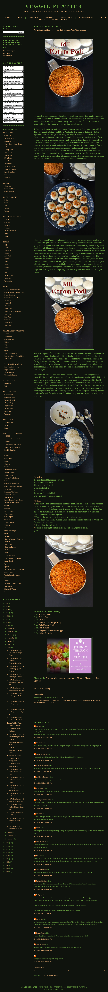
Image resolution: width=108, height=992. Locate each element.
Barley (6, 334)
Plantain (7, 550)
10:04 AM (60, 698)
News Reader (7, 56)
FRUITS (6, 242)
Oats (5, 345)
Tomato (6, 581)
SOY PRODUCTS (9, 380)
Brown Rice (8, 336)
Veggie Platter (54, 6)
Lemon (6, 259)
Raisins (6, 236)
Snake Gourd (8, 561)
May (9, 644)
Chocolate (7, 186)
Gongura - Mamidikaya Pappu (51, 630)
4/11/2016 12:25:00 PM (43, 772)
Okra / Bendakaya (10, 531)
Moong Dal (8, 155)
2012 (7, 852)
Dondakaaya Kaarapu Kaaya (50, 622)
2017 (7, 622)
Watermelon (8, 281)
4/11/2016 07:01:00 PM (43, 836)
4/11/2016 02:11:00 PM (43, 783)
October (10, 635)
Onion (6, 533)
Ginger (6, 505)
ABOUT (19, 18)
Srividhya (39, 814)
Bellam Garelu (44, 617)
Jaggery (6, 425)
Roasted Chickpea (10, 169)
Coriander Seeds (9, 397)
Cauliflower (8, 458)
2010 (7, 859)
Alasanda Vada (45, 614)
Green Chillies (9, 472)
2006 (7, 872)
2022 (7, 606)
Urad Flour (7, 322)
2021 (7, 610)
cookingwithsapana (42, 777)
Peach (6, 270)
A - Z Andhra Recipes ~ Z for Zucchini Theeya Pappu (15, 652)
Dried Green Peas (10, 138)
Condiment (61, 700)
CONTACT (49, 18)
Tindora (6, 578)
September (11, 638)
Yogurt (6, 211)
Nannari (7, 528)
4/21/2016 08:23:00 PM (43, 950)
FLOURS (6, 286)
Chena (6, 203)
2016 (7, 625)
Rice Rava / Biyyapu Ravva (13, 364)
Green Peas (8, 519)
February (11, 836)
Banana (6, 247)
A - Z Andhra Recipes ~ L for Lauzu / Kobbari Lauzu (15, 750)
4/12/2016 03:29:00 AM (43, 876)
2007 (7, 868)
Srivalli (38, 855)
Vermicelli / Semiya (10, 375)
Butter (6, 200)
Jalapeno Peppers (10, 547)
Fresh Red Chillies (11, 470)
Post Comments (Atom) (50, 975)
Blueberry (7, 250)
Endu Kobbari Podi (46, 625)
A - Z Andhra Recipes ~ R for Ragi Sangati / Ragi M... (15, 712)
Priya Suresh (40, 788)
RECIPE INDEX (66, 18)
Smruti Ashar (40, 933)
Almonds (7, 222)
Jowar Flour (8, 308)
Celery (6, 461)
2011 (7, 855)
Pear (5, 272)
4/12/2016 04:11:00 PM (43, 914)
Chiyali (42, 620)
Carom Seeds (8, 394)
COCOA (6, 183)
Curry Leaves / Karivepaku (13, 486)
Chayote (7, 464)
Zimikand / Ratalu (10, 589)
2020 (7, 613)
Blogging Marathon (48, 700)
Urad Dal (7, 177)
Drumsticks (8, 489)
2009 (7, 862)
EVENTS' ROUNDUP (59, 20)
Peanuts (6, 161)
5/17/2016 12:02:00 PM (43, 962)
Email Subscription (9, 51)
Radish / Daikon (9, 555)
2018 (7, 619)
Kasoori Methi (9, 522)
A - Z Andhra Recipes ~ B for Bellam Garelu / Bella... (15, 820)
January (10, 839)
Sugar (6, 428)
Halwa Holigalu (45, 633)
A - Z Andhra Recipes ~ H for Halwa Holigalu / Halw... (15, 779)
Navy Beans (8, 158)
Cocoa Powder (9, 191)
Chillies (6, 467)
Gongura (7, 508)
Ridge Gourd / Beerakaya (12, 558)
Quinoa (6, 350)
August (10, 641)
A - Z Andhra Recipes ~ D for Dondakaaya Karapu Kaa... (15, 807)
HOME (7, 18)
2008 (7, 865)
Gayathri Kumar (41, 869)
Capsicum (8, 544)
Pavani (38, 828)
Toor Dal (7, 175)
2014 (7, 846)
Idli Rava (7, 306)
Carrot (6, 456)
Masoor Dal (8, 152)
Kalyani (38, 726)
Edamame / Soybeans (11, 492)
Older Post (101, 971)
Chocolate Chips (9, 189)
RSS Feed (6, 53)
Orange (6, 267)
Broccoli (7, 453)
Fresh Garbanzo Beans (11, 503)
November (11, 631)
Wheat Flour (8, 325)
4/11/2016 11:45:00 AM (43, 749)
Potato (6, 553)
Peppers (6, 536)
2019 (7, 616)
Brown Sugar (8, 422)
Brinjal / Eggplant (10, 450)
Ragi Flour (7, 314)
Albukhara (7, 219)
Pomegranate (8, 275)
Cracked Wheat (9, 339)
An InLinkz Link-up (42, 689)
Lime (6, 261)
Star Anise (7, 411)
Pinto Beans (8, 164)
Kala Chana (8, 147)
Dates (6, 233)
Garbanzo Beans (9, 141)
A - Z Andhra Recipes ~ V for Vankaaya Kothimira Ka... (15, 682)
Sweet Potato (8, 572)
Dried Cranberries (10, 231)
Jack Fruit (7, 256)
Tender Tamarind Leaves (12, 575)
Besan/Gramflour (9, 295)
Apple (6, 245)
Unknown (39, 743)
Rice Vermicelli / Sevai (11, 367)
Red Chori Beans (9, 166)
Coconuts (7, 228)
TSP (5, 386)
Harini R (39, 919)
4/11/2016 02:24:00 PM (43, 794)
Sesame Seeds (8, 408)
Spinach (7, 564)
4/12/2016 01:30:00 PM (43, 889)
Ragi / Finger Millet (10, 353)
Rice (5, 361)
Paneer (6, 208)
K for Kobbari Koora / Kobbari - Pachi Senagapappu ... (14, 758)
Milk (6, 205)
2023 (7, 603)
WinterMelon (8, 586)
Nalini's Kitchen (41, 881)
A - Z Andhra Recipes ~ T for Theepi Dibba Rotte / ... (15, 696)
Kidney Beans (8, 150)
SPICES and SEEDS (9, 392)
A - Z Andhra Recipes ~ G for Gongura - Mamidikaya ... (15, 787)
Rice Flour (7, 317)
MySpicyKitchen (41, 895)
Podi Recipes (72, 700)
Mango (6, 264)
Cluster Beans (8, 475)
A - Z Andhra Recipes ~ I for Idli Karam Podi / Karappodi (60, 30)
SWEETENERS (8, 420)
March (10, 832)
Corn (6, 481)
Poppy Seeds (8, 406)
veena (38, 956)
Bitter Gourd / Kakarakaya (12, 444)
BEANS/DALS (8, 133)
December (11, 628)
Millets (6, 342)
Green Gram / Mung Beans (13, 144)
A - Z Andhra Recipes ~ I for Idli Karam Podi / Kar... (15, 771)
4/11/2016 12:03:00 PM (43, 760)
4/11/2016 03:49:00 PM (43, 822)
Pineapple (7, 278)
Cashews (7, 225)
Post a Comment (39, 967)
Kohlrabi (7, 525)
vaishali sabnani (41, 842)
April (9, 647)
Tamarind (7, 414)
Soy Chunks (8, 383)
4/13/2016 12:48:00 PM (43, 928)
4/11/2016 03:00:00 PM (43, 808)
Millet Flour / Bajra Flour (12, 311)
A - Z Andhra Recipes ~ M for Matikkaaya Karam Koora (15, 742)
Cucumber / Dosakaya (11, 483)
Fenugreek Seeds (9, 400)
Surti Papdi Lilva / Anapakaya (14, 569)
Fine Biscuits (44, 628)
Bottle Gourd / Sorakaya (12, 447)
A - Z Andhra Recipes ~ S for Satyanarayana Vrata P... (15, 704)
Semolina (7, 320)
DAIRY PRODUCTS (10, 197)
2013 (7, 849)
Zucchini (7, 592)
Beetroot (7, 442)
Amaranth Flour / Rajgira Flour (14, 292)
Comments (38, 694)
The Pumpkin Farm (42, 765)
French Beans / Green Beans (13, 500)
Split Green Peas (9, 172)
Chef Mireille (40, 944)
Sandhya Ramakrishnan (43, 800)
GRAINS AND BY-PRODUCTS (13, 331)
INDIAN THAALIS (86, 18)
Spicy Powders (84, 700)
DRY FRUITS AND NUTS (12, 217)
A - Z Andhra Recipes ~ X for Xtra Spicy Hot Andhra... (15, 668)
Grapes (6, 253)
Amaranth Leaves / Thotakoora (14, 439)
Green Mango (8, 514)
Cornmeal (7, 303)
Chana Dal (7, 136)
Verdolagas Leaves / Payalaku (13, 583)
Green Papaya (8, 517)
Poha (6, 348)
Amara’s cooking (41, 754)
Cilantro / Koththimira (11, 478)
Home (70, 971)
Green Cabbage (9, 511)
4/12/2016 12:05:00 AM (43, 864)
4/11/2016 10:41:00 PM (43, 850)
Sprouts (6, 567)
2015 (7, 843)
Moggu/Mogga (9, 403)
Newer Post (37, 971)
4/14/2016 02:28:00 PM (43, 939)
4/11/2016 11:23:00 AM (43, 737)
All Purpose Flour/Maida (12, 289)
